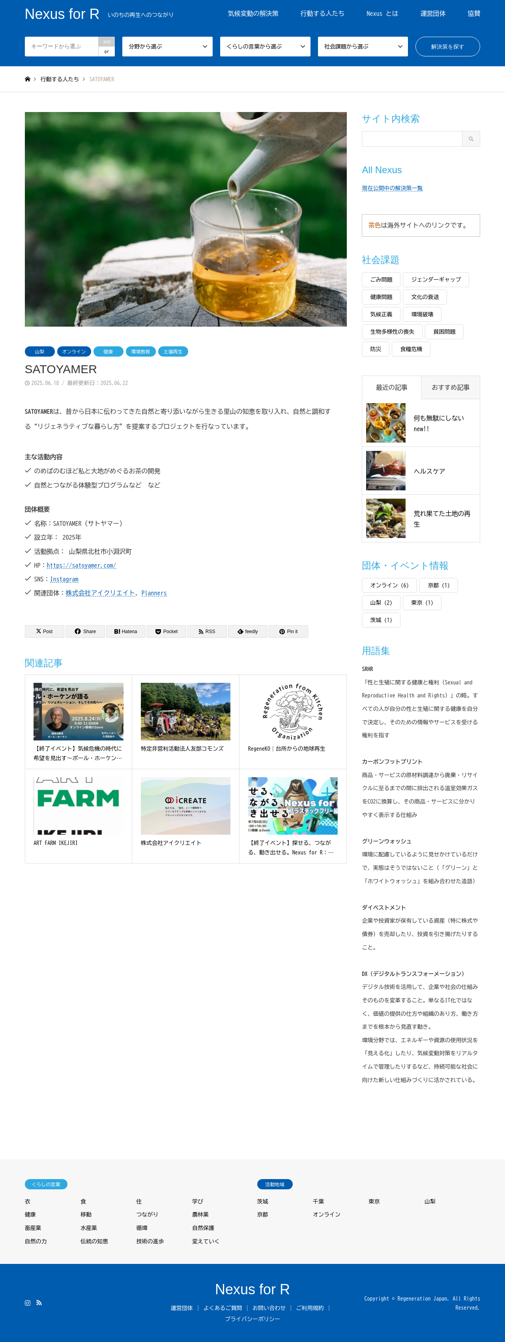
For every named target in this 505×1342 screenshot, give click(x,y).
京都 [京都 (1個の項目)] (439, 585)
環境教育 (140, 351)
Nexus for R (252, 1289)
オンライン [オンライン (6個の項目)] (389, 585)
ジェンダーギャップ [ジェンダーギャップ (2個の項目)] (436, 279)
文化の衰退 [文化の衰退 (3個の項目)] (425, 297)
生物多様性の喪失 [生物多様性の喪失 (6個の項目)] (392, 332)
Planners (154, 593)
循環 (142, 1228)
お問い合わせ (269, 1308)
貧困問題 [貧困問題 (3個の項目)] (444, 332)
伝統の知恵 (94, 1241)
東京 (374, 1201)
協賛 (474, 13)
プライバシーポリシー (252, 1319)
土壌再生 (173, 351)
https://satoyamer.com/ (81, 565)
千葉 (318, 1201)
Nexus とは (382, 13)
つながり (148, 1214)
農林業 (200, 1214)
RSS (39, 1302)
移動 (86, 1214)
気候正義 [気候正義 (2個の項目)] (381, 314)
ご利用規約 (310, 1308)
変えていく (206, 1241)
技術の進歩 (150, 1241)
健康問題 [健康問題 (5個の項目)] (381, 297)
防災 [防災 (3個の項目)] (375, 349)
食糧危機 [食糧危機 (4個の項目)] (411, 349)
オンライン (74, 351)
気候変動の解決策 (253, 13)
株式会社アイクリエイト (100, 593)
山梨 (40, 351)
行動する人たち (322, 13)
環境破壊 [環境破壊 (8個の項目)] (422, 314)
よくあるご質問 (222, 1308)
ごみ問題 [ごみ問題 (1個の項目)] (381, 279)
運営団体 (432, 13)
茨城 (262, 1201)
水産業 (88, 1228)
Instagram (64, 579)
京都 (262, 1214)
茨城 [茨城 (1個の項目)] (381, 620)
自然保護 (203, 1228)
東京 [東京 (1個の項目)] (422, 603)
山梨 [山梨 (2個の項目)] (381, 603)
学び (197, 1201)
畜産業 (33, 1228)
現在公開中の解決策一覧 (392, 188)
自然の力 (36, 1241)
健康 (108, 351)
